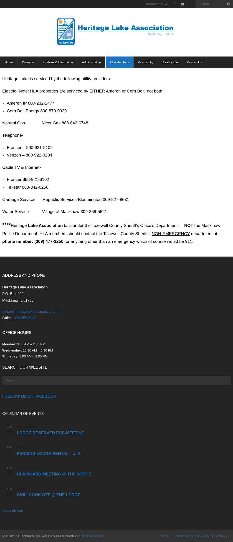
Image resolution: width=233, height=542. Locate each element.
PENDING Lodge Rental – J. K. (49, 453)
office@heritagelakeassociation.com (31, 311)
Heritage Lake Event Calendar (192, 535)
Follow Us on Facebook (29, 396)
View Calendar (12, 511)
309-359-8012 (25, 318)
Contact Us (222, 535)
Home (165, 535)
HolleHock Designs (92, 535)
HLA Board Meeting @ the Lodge (54, 474)
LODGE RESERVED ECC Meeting (51, 433)
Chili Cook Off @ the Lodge (49, 495)
